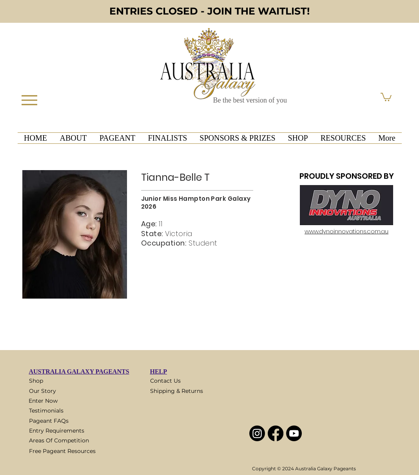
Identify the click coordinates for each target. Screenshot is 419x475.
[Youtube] (294, 433)
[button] (386, 96)
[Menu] (30, 100)
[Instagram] (257, 433)
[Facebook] (275, 433)
